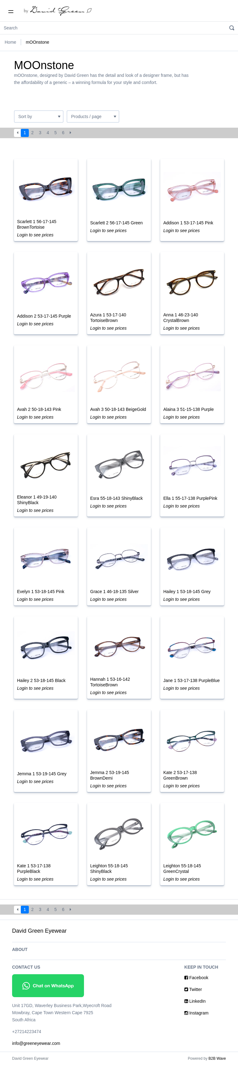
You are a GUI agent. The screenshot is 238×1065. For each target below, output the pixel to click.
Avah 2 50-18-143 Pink (39, 409)
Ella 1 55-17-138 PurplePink (190, 498)
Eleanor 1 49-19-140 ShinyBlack (37, 500)
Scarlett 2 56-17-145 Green (116, 222)
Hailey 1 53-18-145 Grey (187, 591)
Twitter (193, 989)
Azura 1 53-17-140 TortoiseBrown (108, 317)
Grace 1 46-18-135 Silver (114, 591)
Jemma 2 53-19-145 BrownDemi (109, 775)
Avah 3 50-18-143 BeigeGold (118, 409)
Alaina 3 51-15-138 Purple (188, 409)
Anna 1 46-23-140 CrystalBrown (180, 317)
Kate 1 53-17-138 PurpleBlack (34, 868)
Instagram (196, 1012)
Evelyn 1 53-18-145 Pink (40, 591)
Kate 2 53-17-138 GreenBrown (180, 775)
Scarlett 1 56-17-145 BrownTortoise (36, 224)
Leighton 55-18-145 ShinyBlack (109, 868)
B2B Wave (217, 1058)
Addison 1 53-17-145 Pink (188, 222)
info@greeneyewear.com (36, 1043)
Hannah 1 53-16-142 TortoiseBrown (110, 682)
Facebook (196, 977)
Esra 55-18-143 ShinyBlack (116, 498)
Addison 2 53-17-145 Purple (44, 316)
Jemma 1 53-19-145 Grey (42, 773)
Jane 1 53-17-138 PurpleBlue (191, 680)
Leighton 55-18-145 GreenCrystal (182, 868)
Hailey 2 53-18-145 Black (41, 680)
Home (10, 42)
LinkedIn (195, 1001)
